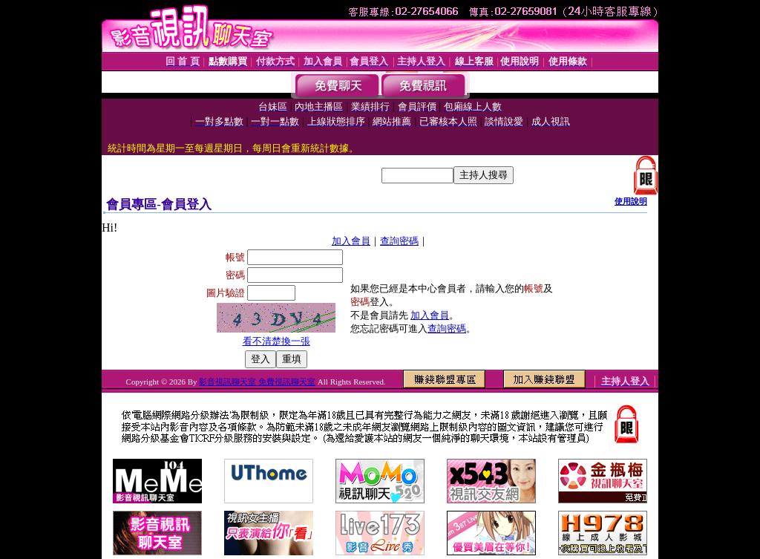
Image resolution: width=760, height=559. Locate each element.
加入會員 (351, 240)
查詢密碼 (399, 240)
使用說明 (631, 201)
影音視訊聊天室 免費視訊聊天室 (257, 381)
